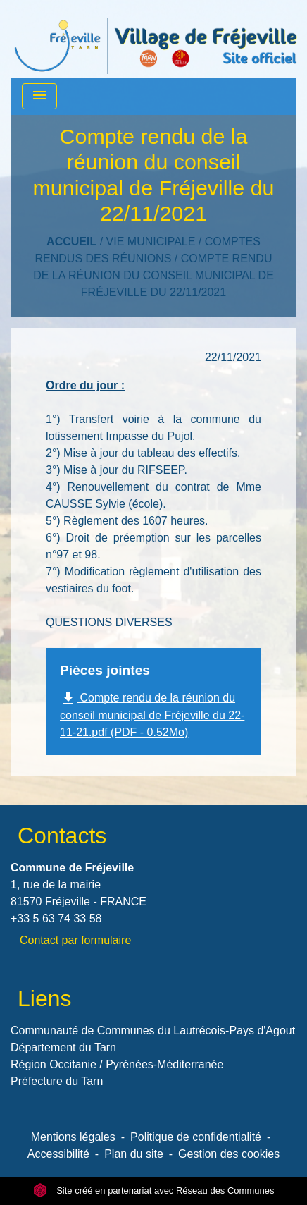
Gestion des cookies (229, 1154)
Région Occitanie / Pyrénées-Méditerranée (117, 1064)
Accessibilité (58, 1154)
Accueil (71, 241)
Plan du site (133, 1154)
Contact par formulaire (75, 940)
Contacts (62, 835)
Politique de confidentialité (195, 1137)
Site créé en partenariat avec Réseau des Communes (154, 1190)
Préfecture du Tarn (57, 1081)
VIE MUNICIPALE (151, 241)
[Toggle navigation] (39, 96)
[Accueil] (155, 38)
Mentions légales (73, 1137)
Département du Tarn (63, 1047)
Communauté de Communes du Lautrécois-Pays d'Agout (153, 1030)
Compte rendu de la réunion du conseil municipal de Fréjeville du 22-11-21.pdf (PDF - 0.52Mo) (152, 714)
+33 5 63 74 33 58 (56, 918)
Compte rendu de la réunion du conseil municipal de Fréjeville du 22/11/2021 (153, 275)
